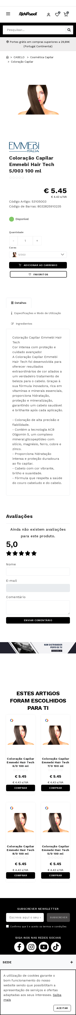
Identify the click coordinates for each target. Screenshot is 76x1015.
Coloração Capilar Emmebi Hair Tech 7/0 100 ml (55, 762)
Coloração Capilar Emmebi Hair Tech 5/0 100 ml (55, 850)
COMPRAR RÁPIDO (20, 789)
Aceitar (62, 1008)
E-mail (11, 581)
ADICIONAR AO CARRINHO (38, 265)
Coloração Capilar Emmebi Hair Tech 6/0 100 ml (20, 762)
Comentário (16, 597)
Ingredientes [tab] (21, 323)
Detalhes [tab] (18, 302)
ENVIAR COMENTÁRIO (38, 620)
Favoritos (38, 274)
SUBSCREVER (58, 917)
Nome (11, 564)
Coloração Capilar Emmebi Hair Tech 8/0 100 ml (20, 850)
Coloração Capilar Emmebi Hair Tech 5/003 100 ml (31, 164)
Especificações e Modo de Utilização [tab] (36, 313)
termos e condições (54, 926)
